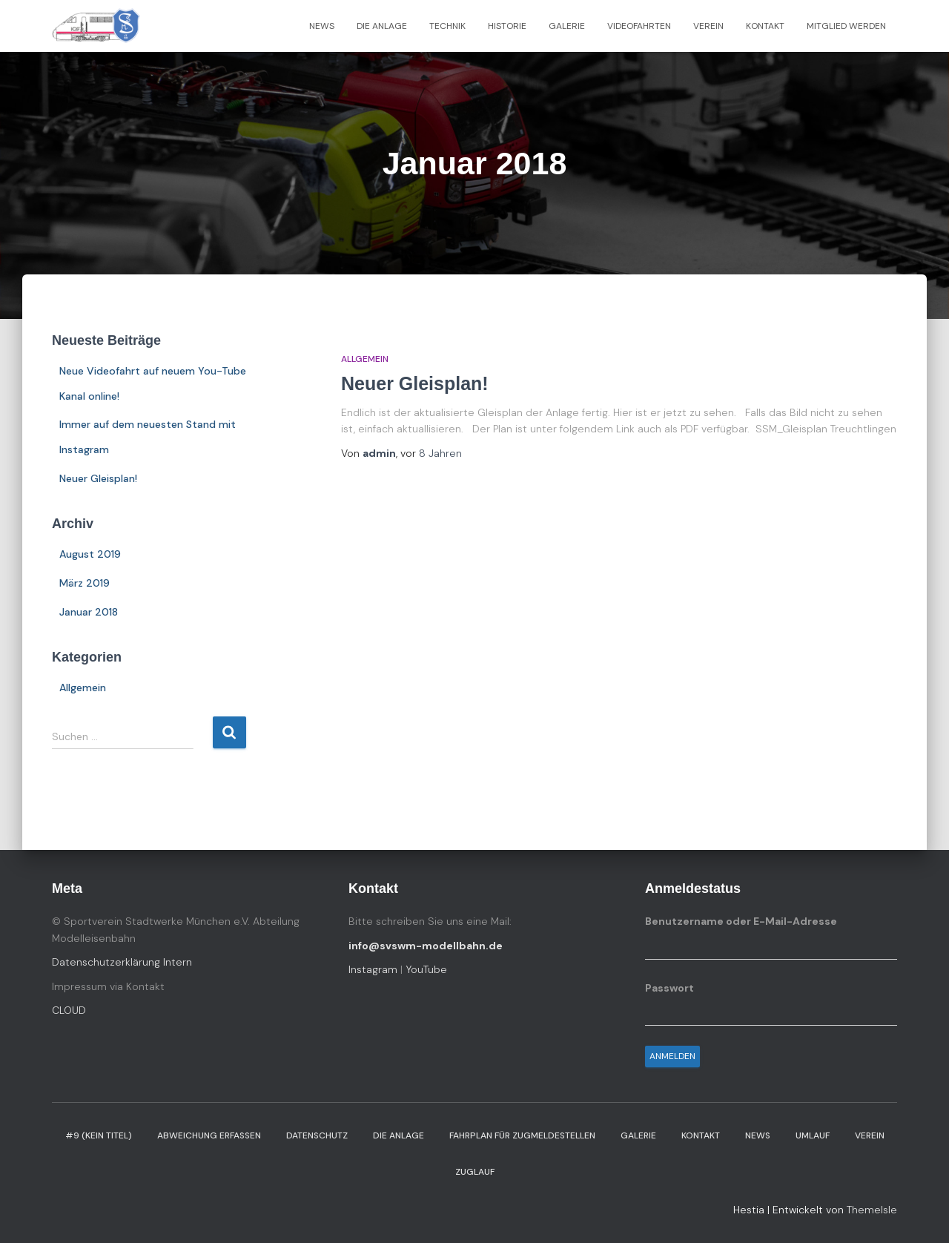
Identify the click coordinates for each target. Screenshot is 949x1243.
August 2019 (90, 554)
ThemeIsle (872, 1209)
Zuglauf (475, 1172)
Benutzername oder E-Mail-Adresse (741, 921)
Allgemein (82, 687)
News (321, 26)
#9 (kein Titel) (98, 1135)
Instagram (372, 969)
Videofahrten (639, 26)
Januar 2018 (88, 612)
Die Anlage (382, 26)
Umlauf (813, 1135)
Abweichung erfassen (209, 1135)
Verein (708, 26)
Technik (447, 26)
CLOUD (69, 1010)
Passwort (669, 988)
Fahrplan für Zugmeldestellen (522, 1135)
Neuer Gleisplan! (98, 478)
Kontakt (765, 26)
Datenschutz (317, 1135)
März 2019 (84, 583)
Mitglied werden (846, 26)
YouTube (426, 969)
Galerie (567, 26)
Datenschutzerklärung (107, 962)
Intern (177, 962)
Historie (507, 26)
